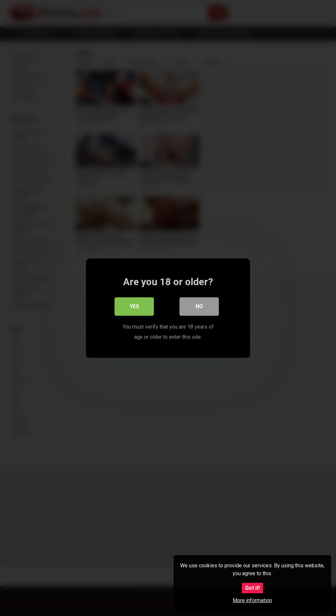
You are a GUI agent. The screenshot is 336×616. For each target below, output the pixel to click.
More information (252, 600)
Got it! (252, 588)
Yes (134, 306)
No (199, 306)
